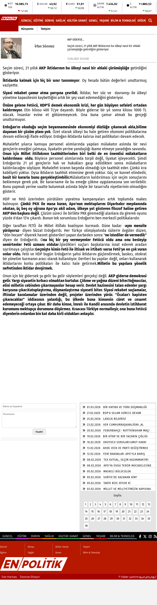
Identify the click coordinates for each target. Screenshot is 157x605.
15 (92, 509)
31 (124, 516)
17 (104, 509)
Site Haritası (9, 574)
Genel (93, 20)
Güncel (26, 20)
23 (141, 509)
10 (131, 502)
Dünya (49, 20)
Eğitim (38, 20)
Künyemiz (27, 28)
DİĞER (141, 20)
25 (86, 516)
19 (116, 509)
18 (110, 509)
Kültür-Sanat (77, 20)
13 (149, 502)
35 (149, 516)
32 (130, 516)
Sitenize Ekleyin (30, 574)
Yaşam (104, 20)
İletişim (45, 28)
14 (86, 509)
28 (105, 516)
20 (123, 509)
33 (136, 516)
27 (99, 516)
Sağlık (60, 20)
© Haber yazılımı (138, 574)
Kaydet (39, 429)
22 (135, 509)
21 (129, 509)
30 (117, 516)
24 (147, 509)
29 (111, 516)
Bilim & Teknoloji (123, 20)
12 (143, 502)
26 (92, 516)
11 (137, 502)
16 (98, 509)
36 (86, 523)
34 (142, 516)
